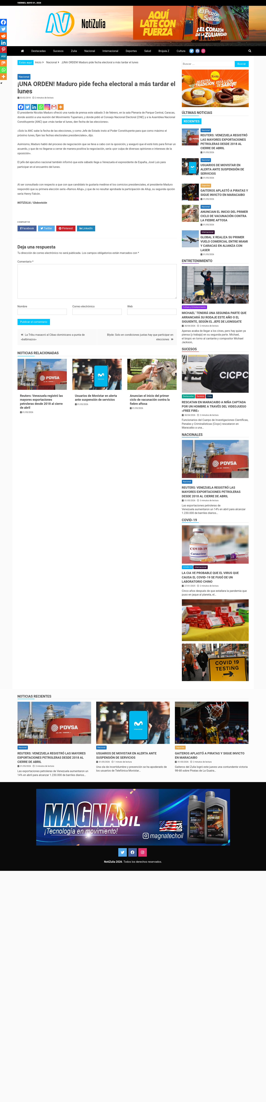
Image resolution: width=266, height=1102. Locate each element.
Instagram (142, 852)
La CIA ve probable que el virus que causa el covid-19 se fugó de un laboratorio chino (210, 577)
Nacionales (192, 435)
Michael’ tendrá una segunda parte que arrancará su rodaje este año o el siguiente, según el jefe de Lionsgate (214, 317)
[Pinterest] (3, 49)
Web (130, 306)
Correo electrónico (83, 306)
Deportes (131, 51)
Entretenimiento (197, 261)
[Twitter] (27, 107)
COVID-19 (189, 520)
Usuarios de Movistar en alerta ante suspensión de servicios (222, 169)
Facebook (27, 228)
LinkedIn (86, 228)
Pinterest (66, 228)
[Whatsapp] (41, 107)
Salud (147, 51)
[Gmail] (54, 107)
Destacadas (38, 51)
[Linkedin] (34, 107)
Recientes (192, 121)
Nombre (22, 306)
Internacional (110, 51)
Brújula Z (164, 51)
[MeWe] (3, 56)
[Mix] (3, 63)
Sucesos (58, 51)
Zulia (74, 51)
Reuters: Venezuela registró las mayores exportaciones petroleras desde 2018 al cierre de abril (211, 492)
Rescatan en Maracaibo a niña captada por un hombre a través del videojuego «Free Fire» (214, 406)
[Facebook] (21, 107)
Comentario (25, 261)
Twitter (46, 228)
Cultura (181, 51)
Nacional (89, 51)
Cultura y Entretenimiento (194, 307)
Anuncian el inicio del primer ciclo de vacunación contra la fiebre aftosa (150, 399)
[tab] (192, 121)
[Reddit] (3, 35)
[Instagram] (47, 107)
